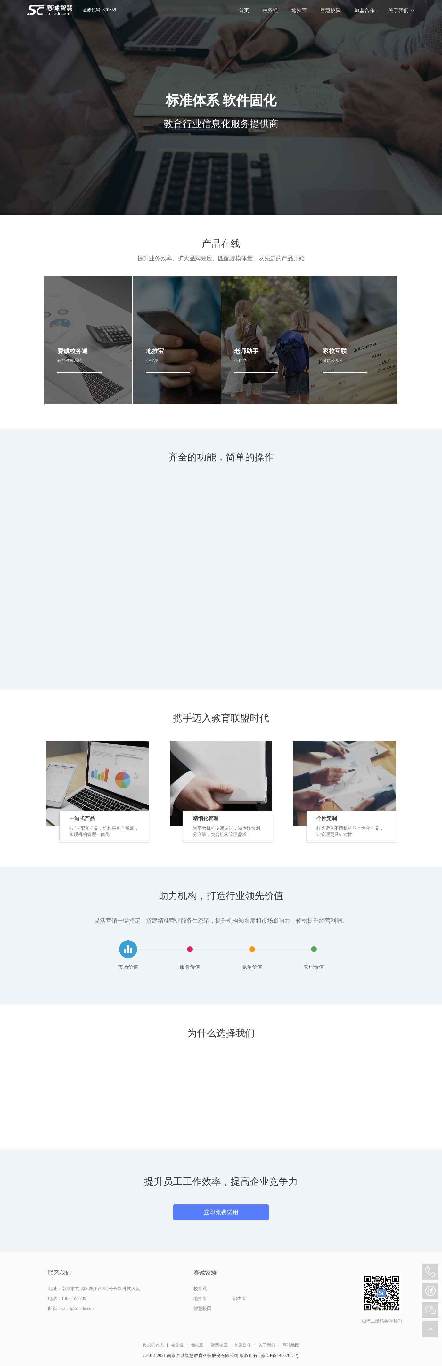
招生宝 (239, 1298)
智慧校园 (330, 10)
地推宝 (299, 10)
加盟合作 (364, 10)
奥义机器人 (153, 1345)
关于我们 (398, 10)
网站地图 (290, 1345)
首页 (244, 10)
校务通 (270, 10)
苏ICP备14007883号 (280, 1355)
